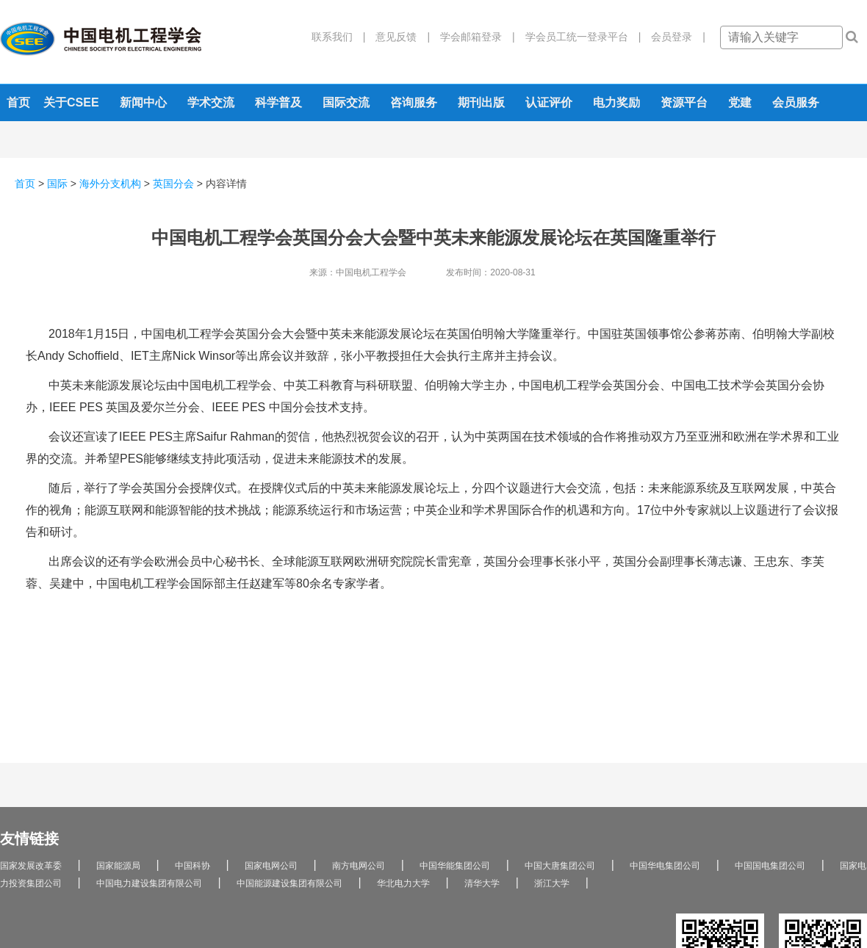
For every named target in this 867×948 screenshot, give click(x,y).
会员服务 (795, 102)
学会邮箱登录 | (472, 37)
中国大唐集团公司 (560, 866)
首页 (18, 102)
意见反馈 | (397, 37)
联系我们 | (339, 37)
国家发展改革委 (31, 866)
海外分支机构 (110, 183)
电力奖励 (616, 102)
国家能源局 (118, 866)
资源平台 (684, 102)
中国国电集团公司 (770, 866)
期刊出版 (481, 102)
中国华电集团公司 (665, 866)
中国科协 (192, 866)
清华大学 (482, 883)
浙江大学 (551, 883)
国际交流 (346, 102)
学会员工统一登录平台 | (578, 37)
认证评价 (548, 102)
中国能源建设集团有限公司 (289, 883)
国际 (57, 183)
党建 (740, 102)
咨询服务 (413, 102)
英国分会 (173, 183)
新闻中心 (143, 102)
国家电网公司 (271, 866)
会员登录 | (673, 37)
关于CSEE (71, 102)
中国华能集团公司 (455, 866)
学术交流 (210, 102)
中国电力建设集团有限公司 (149, 883)
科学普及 (278, 102)
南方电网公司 (358, 866)
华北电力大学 (403, 883)
